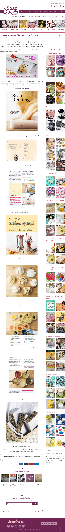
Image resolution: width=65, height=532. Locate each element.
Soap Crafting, (14, 42)
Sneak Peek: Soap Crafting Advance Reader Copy (19, 35)
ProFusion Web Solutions (40, 529)
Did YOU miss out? (30, 482)
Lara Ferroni (26, 88)
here (18, 44)
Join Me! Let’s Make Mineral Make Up (5, 484)
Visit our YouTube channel (55, 49)
